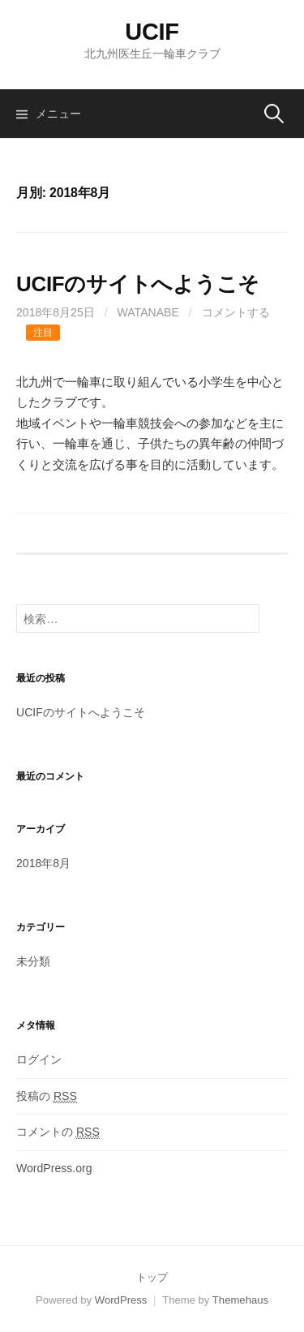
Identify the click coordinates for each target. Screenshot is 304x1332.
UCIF (152, 32)
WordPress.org (54, 1168)
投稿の (46, 1096)
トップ (152, 1277)
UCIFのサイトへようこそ (137, 284)
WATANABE (148, 312)
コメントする (236, 312)
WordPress (121, 1300)
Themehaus (240, 1300)
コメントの (58, 1132)
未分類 (33, 961)
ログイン (39, 1059)
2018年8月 (43, 863)
